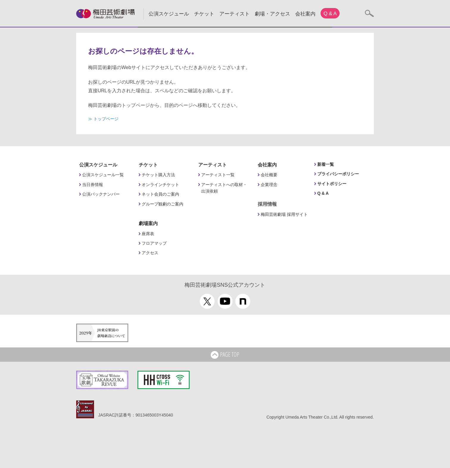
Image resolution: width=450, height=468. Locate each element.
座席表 (148, 233)
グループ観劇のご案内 (162, 204)
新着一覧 (325, 164)
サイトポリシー (331, 183)
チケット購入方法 (158, 174)
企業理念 (269, 184)
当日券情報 (92, 184)
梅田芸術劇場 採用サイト (284, 214)
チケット (204, 14)
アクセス (150, 252)
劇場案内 (148, 223)
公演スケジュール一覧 (103, 174)
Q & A (330, 13)
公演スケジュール (169, 14)
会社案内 (305, 14)
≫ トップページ (103, 118)
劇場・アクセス (272, 14)
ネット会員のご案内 (160, 194)
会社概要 (269, 174)
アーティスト (234, 14)
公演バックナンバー (101, 194)
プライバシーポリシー (338, 173)
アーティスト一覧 (218, 174)
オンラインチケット (160, 184)
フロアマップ (154, 243)
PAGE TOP (225, 354)
